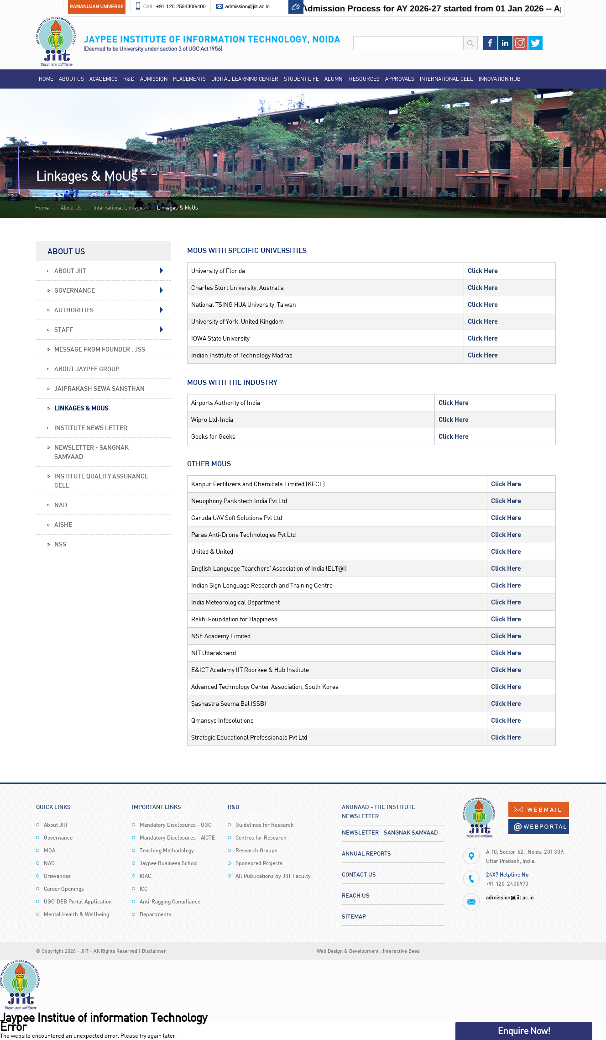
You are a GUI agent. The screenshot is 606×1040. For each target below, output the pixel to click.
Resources (364, 78)
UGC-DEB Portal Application (78, 901)
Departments (155, 914)
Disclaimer (154, 951)
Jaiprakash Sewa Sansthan (99, 388)
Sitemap (354, 916)
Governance (74, 290)
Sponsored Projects (258, 863)
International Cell (446, 78)
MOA (49, 850)
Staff (63, 329)
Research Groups (256, 850)
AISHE (63, 524)
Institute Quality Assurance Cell (101, 480)
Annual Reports (366, 853)
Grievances (57, 875)
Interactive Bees (401, 951)
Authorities (74, 310)
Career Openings (64, 888)
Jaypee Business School (169, 863)
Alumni (334, 78)
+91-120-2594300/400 (181, 6)
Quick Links (53, 806)
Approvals (399, 78)
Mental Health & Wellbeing (76, 914)
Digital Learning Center (244, 78)
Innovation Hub (500, 78)
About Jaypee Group (87, 369)
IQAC (145, 875)
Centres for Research (261, 837)
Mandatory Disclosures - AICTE (177, 837)
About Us (71, 78)
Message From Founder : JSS (99, 349)
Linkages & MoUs (81, 408)
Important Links (156, 806)
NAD (60, 505)
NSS (60, 544)
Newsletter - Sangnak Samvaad (91, 451)
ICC (143, 888)
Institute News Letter (90, 427)
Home (46, 78)
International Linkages (119, 207)
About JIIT (70, 270)
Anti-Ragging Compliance (170, 901)
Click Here (482, 270)
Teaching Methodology (167, 850)
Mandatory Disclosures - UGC (175, 824)
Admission (153, 78)
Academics (103, 78)
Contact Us (359, 874)
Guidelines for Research (264, 824)
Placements (189, 78)
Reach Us (356, 895)
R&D (129, 78)
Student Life (301, 78)
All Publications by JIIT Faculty (273, 875)
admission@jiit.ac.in (247, 6)
